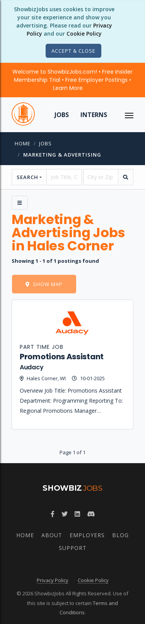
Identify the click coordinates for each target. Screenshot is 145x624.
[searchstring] (64, 177)
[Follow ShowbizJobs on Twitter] (64, 514)
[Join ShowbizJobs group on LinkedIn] (77, 514)
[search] (125, 177)
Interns (93, 114)
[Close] (73, 51)
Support (73, 548)
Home (23, 143)
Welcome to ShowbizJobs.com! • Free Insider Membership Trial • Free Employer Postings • (72, 80)
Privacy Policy (52, 580)
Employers (87, 535)
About (51, 535)
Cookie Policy (84, 33)
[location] (100, 177)
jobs (45, 143)
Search (27, 177)
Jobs (62, 114)
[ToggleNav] (129, 114)
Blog (120, 535)
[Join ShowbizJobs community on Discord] (91, 514)
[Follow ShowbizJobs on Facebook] (53, 514)
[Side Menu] (20, 203)
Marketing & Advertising (62, 154)
